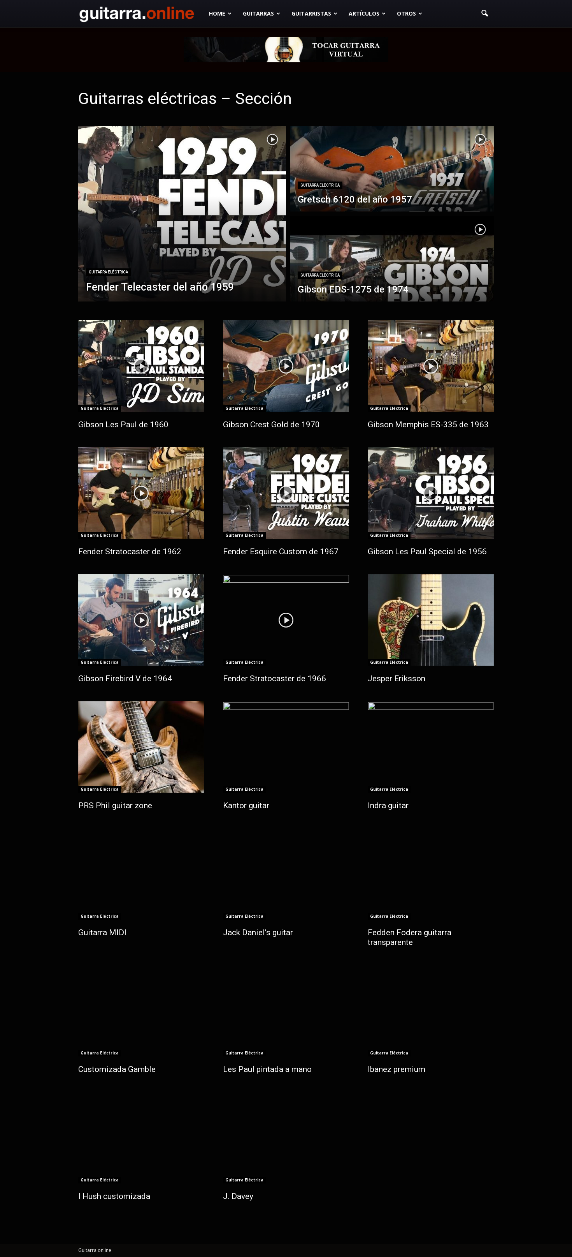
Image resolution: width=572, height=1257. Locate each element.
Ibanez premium (396, 1069)
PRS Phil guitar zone (115, 805)
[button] (484, 13)
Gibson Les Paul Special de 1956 (427, 551)
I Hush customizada (114, 1196)
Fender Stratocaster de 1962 (129, 551)
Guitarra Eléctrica (108, 272)
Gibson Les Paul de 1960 (123, 424)
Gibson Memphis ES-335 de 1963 (428, 424)
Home (220, 13)
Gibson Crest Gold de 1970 (271, 424)
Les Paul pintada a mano (267, 1069)
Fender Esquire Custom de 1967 (281, 551)
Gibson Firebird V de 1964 (125, 678)
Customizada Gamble (117, 1069)
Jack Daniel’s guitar (258, 932)
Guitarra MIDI (102, 932)
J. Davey (238, 1196)
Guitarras (261, 13)
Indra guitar (388, 805)
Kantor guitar (246, 805)
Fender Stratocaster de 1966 (274, 678)
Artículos (367, 13)
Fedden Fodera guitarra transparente (409, 937)
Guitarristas (314, 13)
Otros (409, 13)
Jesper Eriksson (396, 678)
